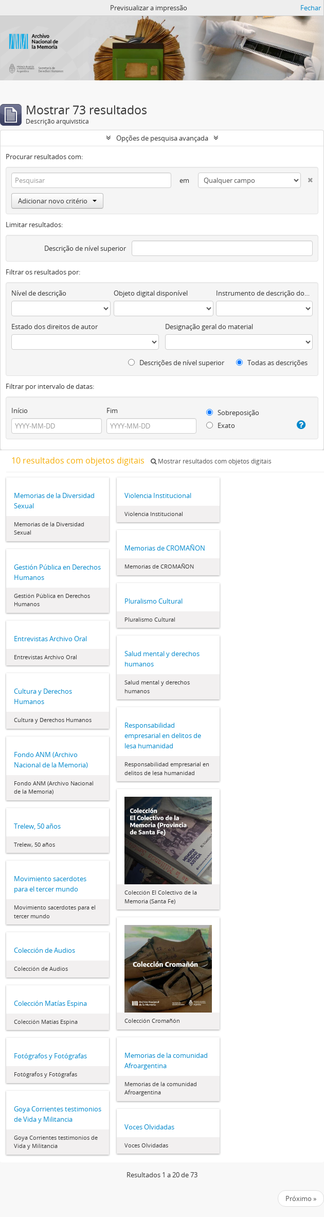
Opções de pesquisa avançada (162, 138)
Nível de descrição (38, 293)
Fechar (310, 7)
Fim (112, 410)
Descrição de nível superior (85, 248)
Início (19, 410)
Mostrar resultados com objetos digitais (211, 461)
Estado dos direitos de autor (54, 326)
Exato (220, 425)
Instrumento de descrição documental (264, 293)
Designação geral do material (209, 326)
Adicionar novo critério (57, 200)
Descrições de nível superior (176, 362)
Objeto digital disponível (151, 293)
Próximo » (300, 1198)
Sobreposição (232, 412)
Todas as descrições (272, 362)
